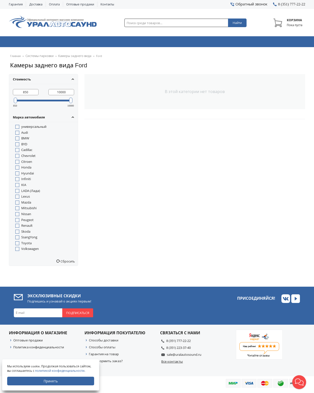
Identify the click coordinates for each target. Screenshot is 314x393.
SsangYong (29, 239)
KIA (23, 186)
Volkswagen (30, 250)
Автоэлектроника (159, 42)
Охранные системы (98, 42)
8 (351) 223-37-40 (178, 349)
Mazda (26, 204)
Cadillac (26, 151)
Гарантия (16, 4)
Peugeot (27, 221)
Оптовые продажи (80, 4)
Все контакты (172, 363)
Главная (15, 58)
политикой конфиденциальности (60, 371)
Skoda (25, 233)
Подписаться (77, 314)
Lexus (25, 198)
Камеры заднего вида (70, 58)
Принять (51, 381)
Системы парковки (38, 58)
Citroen (26, 163)
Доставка (35, 4)
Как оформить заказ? (106, 362)
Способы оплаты (102, 349)
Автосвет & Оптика (218, 42)
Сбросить (67, 263)
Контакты (107, 4)
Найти (237, 23)
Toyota (26, 245)
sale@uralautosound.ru (184, 356)
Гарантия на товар (104, 356)
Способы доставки (103, 342)
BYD (24, 146)
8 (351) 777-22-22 (178, 342)
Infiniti (26, 180)
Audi (24, 134)
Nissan (26, 215)
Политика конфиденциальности (38, 349)
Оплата (54, 4)
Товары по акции (277, 42)
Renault (27, 227)
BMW (25, 140)
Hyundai (27, 175)
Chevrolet (28, 157)
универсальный (33, 128)
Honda (26, 169)
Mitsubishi (29, 209)
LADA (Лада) (30, 192)
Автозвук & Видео (38, 42)
